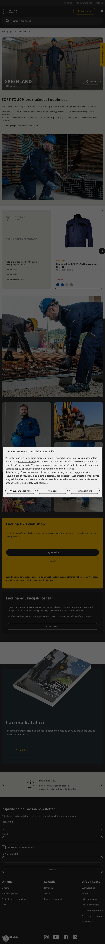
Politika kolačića (26, 461)
